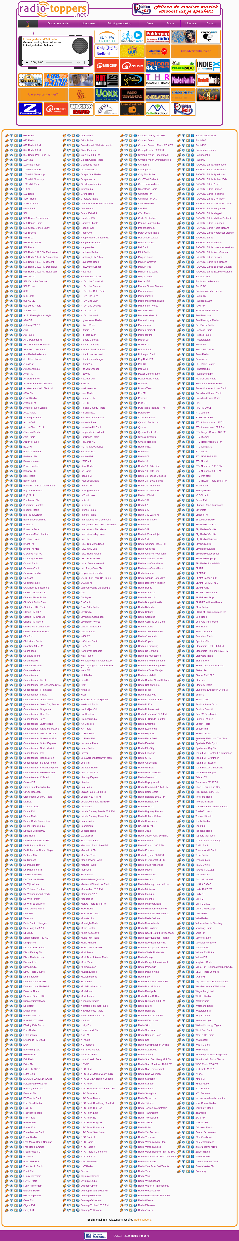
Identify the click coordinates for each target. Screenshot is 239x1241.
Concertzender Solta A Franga (39, 762)
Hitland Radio (88, 325)
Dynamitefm (29, 1010)
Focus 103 (29, 1127)
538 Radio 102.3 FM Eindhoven (40, 252)
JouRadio (86, 602)
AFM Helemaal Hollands (36, 344)
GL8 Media (87, 135)
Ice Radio (86, 471)
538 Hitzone (29, 232)
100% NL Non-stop (33, 179)
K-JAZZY (86, 646)
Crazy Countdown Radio (36, 787)
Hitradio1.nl (87, 364)
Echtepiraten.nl (31, 1015)
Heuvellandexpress (91, 276)
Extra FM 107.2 (31, 1069)
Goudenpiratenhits (91, 184)
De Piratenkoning (32, 874)
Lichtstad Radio (89, 767)
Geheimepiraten (32, 1195)
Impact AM (86, 485)
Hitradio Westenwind (92, 354)
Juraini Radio (88, 631)
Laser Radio (87, 748)
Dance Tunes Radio (34, 826)
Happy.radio (87, 247)
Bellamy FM (29, 471)
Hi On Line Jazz (89, 296)
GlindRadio (87, 140)
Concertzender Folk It (34, 694)
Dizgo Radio (30, 967)
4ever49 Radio (31, 203)
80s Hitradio (29, 310)
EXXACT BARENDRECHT (37, 1078)
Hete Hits (86, 271)
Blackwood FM (31, 500)
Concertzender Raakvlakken (38, 757)
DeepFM (28, 913)
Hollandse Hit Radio (91, 427)
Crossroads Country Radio (37, 796)
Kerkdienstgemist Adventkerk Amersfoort (96, 661)
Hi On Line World (90, 315)
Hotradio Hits (88, 451)
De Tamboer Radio (33, 879)
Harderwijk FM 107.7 (92, 257)
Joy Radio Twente (90, 621)
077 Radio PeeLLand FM (36, 155)
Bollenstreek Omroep (34, 519)
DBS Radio (29, 835)
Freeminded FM (32, 1151)
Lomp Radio (87, 821)
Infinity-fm (86, 505)
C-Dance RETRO (32, 553)
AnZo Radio (29, 412)
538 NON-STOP (32, 242)
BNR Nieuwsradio (33, 514)
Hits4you (85, 373)
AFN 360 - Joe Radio (34, 349)
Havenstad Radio (90, 262)
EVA (25, 1044)
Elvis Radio (29, 1030)
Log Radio (86, 787)
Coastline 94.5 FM (33, 646)
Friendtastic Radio (33, 1166)
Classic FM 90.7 (32, 612)
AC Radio (28, 334)
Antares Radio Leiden (35, 407)
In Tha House (88, 495)
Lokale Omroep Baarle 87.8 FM (98, 811)
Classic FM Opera (33, 621)
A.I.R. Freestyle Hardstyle (37, 315)
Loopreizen (87, 826)
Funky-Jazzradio (32, 1176)
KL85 (83, 694)
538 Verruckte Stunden (35, 281)
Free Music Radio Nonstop (37, 1142)
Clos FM (27, 636)
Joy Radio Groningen (92, 616)
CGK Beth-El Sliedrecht (36, 587)
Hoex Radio (87, 393)
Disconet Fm (30, 962)
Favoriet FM (29, 1093)
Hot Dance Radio (90, 437)
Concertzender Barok (34, 680)
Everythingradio (31, 1049)
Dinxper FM (29, 942)
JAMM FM (86, 582)
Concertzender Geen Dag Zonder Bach (41, 705)
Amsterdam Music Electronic (38, 388)
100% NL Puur (31, 184)
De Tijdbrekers (31, 884)
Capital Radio (30, 563)
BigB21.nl (28, 495)
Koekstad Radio (89, 704)
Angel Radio (30, 398)
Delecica (28, 918)
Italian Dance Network (93, 563)
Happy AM (86, 232)
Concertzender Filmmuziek (37, 689)
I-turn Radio (87, 466)
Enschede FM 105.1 (34, 1039)
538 (25, 213)
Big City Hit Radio (32, 490)
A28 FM (27, 320)
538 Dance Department (35, 218)
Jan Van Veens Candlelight (95, 587)
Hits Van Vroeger (90, 368)
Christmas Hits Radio (34, 607)
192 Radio (28, 193)
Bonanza (28, 524)
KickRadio (86, 675)
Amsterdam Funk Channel (37, 383)
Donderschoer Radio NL (36, 986)
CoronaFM (29, 782)
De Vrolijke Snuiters (34, 903)
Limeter (85, 782)
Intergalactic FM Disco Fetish (96, 519)
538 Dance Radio (32, 223)
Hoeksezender (89, 388)
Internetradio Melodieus (93, 529)
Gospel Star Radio (91, 174)
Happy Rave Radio (91, 242)
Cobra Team (30, 650)
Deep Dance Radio (33, 908)
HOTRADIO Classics (92, 446)
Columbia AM (30, 660)
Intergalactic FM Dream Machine (98, 524)
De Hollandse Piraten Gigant (38, 850)
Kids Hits (85, 680)
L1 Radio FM (88, 738)
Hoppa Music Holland (92, 432)
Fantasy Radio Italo (33, 1088)
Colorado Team (31, 655)
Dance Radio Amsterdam (36, 821)
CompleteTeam (31, 670)
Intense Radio (88, 509)
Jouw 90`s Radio (90, 607)
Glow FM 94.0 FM (90, 155)
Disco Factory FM (32, 952)
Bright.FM (28, 544)
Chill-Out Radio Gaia (34, 602)
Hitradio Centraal (90, 339)
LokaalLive (86, 806)
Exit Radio (28, 1059)
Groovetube (87, 208)
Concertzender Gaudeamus (38, 699)
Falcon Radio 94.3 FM (35, 1083)
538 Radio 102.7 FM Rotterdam (40, 271)
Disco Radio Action (33, 957)
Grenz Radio (87, 193)
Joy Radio (86, 612)
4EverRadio (29, 208)
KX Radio (86, 728)
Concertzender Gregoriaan (37, 709)
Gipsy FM (28, 1210)
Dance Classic (31, 806)
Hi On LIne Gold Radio (93, 291)
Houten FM (87, 456)
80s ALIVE (29, 300)
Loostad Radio (89, 830)
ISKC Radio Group (91, 553)
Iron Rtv (85, 539)
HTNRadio (86, 461)
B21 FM (27, 446)
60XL (26, 291)
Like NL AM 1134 (90, 772)
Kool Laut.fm (87, 714)
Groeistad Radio (89, 198)
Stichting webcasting (119, 23)
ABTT (26, 330)
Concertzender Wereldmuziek (39, 772)
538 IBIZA (28, 237)
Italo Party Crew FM (91, 568)
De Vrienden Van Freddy (36, 894)
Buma (170, 23)
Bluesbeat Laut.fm (33, 505)
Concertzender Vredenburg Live (40, 767)
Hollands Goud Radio (92, 417)
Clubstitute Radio (32, 641)
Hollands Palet (89, 422)
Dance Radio (30, 816)
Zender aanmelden (58, 23)
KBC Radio (87, 655)
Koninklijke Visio (89, 709)
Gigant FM (29, 1205)
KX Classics (87, 723)
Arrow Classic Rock (33, 427)
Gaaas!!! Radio (31, 1190)
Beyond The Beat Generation (39, 485)
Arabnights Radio (32, 417)
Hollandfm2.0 (88, 412)
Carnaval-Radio (31, 568)
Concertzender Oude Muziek (38, 748)
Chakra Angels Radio (34, 592)
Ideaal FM (86, 475)
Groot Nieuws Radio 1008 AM (97, 203)
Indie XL (85, 500)
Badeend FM (30, 456)
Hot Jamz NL (88, 441)
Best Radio (29, 475)
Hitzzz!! (85, 383)
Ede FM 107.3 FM (33, 1020)
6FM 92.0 (28, 296)
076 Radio (28, 135)
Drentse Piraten (31, 991)
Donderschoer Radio (34, 981)
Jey (83, 592)
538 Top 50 (29, 276)
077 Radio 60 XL (32, 145)
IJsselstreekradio (90, 480)
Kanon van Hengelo (91, 650)
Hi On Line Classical (92, 281)
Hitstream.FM (88, 378)
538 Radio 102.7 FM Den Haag (40, 266)
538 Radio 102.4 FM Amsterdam (40, 257)
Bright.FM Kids (31, 548)
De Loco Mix (30, 855)
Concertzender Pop (33, 753)
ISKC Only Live (89, 548)
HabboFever (87, 227)
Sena (150, 23)
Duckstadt (28, 1005)
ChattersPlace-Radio (34, 597)
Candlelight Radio (33, 558)
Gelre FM (28, 1200)
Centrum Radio (31, 582)
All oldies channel (32, 359)
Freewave (28, 1156)
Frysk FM (28, 1171)
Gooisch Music (89, 169)
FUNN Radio (30, 1180)
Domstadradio (30, 976)
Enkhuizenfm (30, 1035)
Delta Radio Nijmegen (35, 923)
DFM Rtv (28, 932)
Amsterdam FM (31, 378)
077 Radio (28, 140)
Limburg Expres (89, 777)
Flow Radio (29, 1122)
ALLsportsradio (31, 368)
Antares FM (29, 403)
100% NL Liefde (32, 169)
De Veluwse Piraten (33, 889)
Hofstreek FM (88, 398)
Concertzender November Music (40, 738)
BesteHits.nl (29, 480)
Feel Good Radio (32, 1103)
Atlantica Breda (31, 432)
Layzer (84, 753)
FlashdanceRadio (32, 1112)
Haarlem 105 (88, 218)
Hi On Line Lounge (91, 305)
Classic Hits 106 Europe (36, 631)
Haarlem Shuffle (89, 223)
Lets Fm (85, 762)
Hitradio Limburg (90, 344)
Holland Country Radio (93, 407)
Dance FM (29, 811)
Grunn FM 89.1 (89, 213)
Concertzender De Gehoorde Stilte (41, 685)
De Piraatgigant (31, 864)
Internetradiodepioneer (93, 534)
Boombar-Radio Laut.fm (36, 534)
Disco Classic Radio (34, 947)
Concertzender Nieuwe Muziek (39, 733)
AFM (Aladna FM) (33, 339)
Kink (83, 685)
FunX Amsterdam (32, 1185)
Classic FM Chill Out (34, 616)
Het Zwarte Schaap (91, 266)
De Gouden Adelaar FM (36, 840)
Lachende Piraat (90, 743)
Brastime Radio (31, 539)
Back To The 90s (32, 451)
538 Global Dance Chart (36, 227)
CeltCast (28, 578)
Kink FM (85, 689)
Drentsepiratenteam (34, 1001)
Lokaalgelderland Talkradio (95, 801)
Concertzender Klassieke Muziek (41, 728)
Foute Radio (30, 1137)
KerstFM (85, 670)
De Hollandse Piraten (34, 845)
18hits (26, 189)
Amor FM (28, 373)
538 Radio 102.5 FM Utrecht (38, 262)
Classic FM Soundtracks (36, 626)
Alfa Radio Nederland (34, 354)
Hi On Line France (91, 286)
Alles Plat (28, 364)
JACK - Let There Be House (96, 578)
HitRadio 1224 (88, 334)
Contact (211, 23)
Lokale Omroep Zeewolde (95, 816)
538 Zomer (29, 286)
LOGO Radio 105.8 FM (93, 791)
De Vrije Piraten (31, 898)
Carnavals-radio (32, 573)
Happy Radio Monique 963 (95, 237)
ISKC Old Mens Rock (92, 544)
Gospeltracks (88, 179)
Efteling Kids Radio (33, 1025)
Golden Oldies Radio (92, 159)
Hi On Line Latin (89, 300)
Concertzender (31, 675)
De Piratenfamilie (32, 869)
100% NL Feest (31, 164)
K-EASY (85, 636)
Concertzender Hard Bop (36, 714)
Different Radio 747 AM (35, 937)
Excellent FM (30, 1054)
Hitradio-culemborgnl (92, 359)
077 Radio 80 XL (32, 150)
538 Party (28, 247)
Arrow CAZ (29, 422)
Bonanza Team (31, 529)
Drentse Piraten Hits (34, 996)
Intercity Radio (88, 514)
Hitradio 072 (87, 330)
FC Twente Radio (32, 1098)
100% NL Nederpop (34, 174)
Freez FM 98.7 (31, 1161)
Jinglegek (86, 597)
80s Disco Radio (32, 305)
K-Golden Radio (89, 641)
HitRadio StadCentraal (93, 349)
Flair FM (27, 1108)
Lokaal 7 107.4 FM (91, 796)
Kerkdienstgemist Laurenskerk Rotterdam (97, 666)
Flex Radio (29, 1117)
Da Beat (27, 801)
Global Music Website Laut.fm (97, 145)
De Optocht (29, 860)
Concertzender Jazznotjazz (38, 723)
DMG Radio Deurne (34, 971)
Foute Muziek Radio (34, 1132)
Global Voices (88, 150)
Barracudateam (31, 461)
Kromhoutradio (89, 719)
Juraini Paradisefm (91, 626)
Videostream (89, 23)
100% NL (28, 159)
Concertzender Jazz (34, 719)
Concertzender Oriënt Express (39, 743)
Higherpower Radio (91, 320)
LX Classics (87, 835)
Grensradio (87, 189)
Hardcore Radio (89, 252)
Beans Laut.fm (31, 466)
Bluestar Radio (31, 509)
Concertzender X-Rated (36, 777)
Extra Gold (29, 1074)
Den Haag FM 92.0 (33, 928)
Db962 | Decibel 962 (34, 830)
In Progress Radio (90, 490)
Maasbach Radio (90, 840)
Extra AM (28, 1064)
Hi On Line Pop (89, 310)
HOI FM (85, 403)
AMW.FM (28, 393)
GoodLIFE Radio (90, 164)
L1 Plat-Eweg (88, 733)
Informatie (190, 23)
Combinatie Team (32, 665)
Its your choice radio (92, 573)
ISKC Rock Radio (90, 558)
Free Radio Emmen (33, 1146)
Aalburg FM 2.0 (31, 325)
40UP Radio (29, 198)
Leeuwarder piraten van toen (96, 757)
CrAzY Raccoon (32, 791)
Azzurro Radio (31, 441)
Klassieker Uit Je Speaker (95, 699)
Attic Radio (29, 437)
